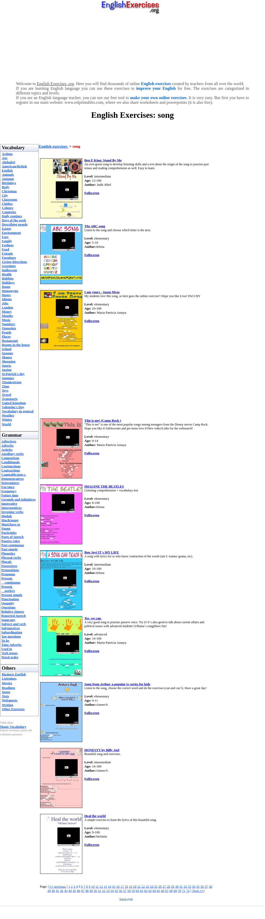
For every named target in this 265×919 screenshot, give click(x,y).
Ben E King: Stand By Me (103, 160)
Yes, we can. (92, 618)
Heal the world (95, 816)
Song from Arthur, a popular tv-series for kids (117, 684)
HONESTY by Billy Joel (101, 750)
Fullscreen (91, 193)
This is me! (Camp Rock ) (102, 420)
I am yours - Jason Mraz (102, 292)
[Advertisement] (132, 47)
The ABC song (94, 226)
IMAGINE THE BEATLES (104, 486)
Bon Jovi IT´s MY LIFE (101, 552)
